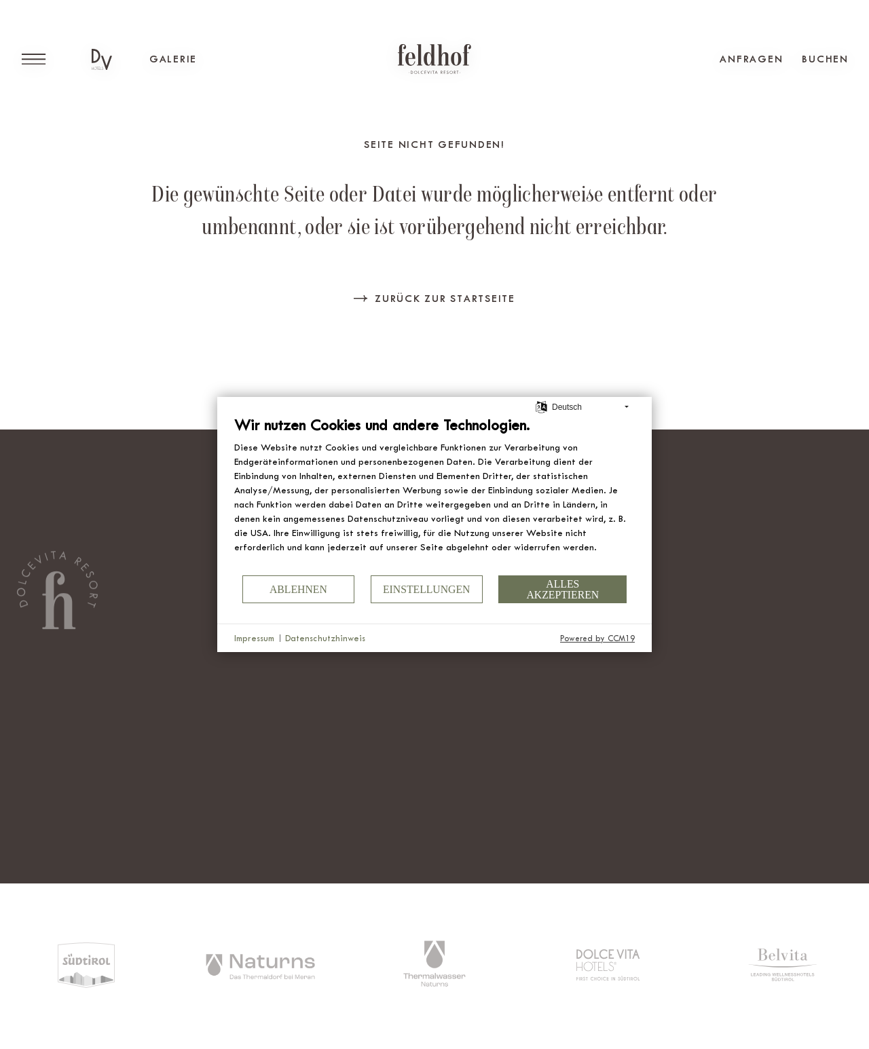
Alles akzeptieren (562, 589)
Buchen (825, 59)
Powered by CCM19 (597, 638)
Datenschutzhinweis (325, 638)
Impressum (254, 638)
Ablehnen (298, 589)
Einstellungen (426, 589)
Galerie (173, 59)
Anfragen (751, 59)
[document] (434, 494)
